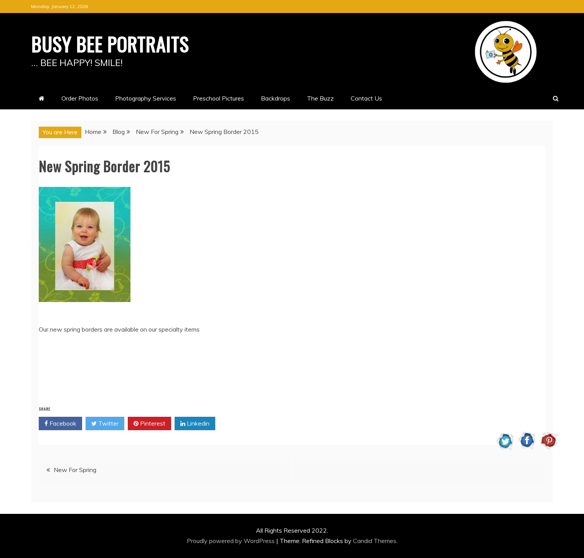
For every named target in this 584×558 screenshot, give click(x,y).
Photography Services (145, 98)
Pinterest (149, 423)
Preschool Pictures (218, 98)
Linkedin (195, 423)
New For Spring (75, 470)
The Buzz (320, 98)
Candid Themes (374, 541)
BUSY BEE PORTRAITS (110, 44)
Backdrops (275, 98)
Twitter (105, 423)
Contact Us (366, 98)
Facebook (60, 423)
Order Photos (79, 98)
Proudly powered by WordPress (231, 541)
